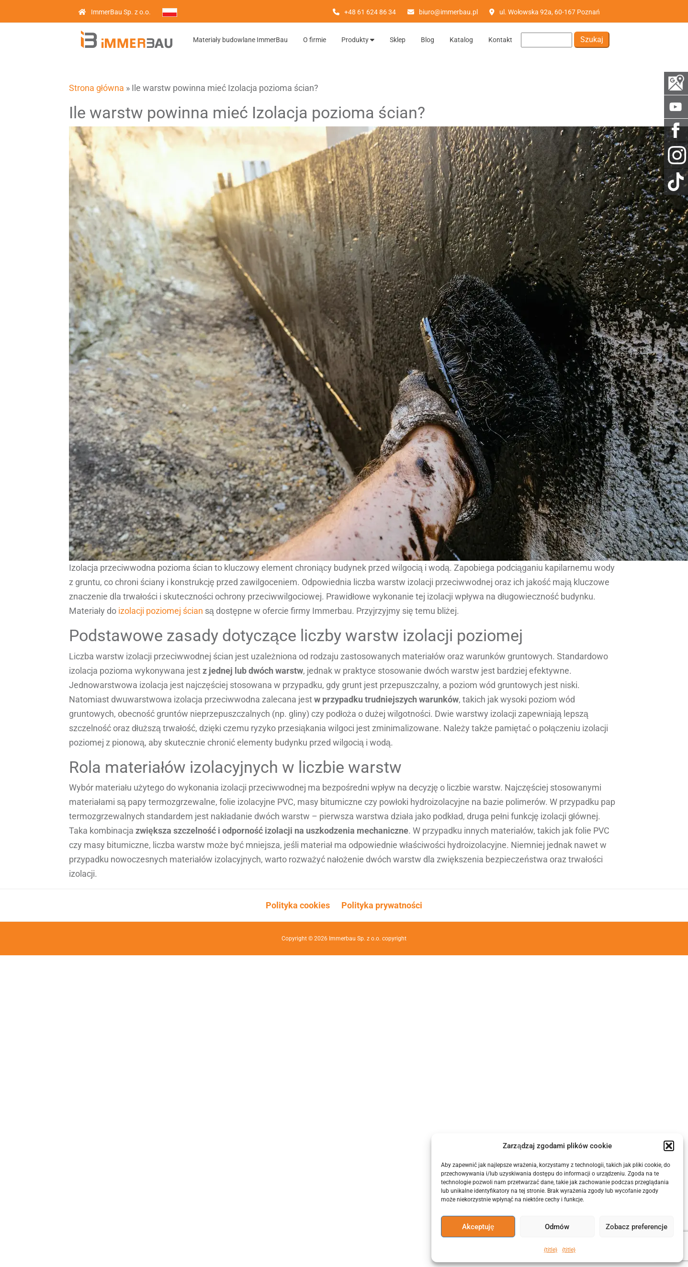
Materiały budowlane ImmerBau (240, 40)
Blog (427, 40)
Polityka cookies (298, 905)
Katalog (461, 40)
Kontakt (500, 40)
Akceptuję (478, 1226)
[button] (669, 1146)
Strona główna (96, 88)
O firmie (314, 40)
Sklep (398, 40)
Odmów (557, 1226)
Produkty (357, 40)
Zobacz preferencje (636, 1226)
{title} (550, 1249)
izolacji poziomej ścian (160, 611)
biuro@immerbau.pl (448, 12)
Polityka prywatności (381, 905)
